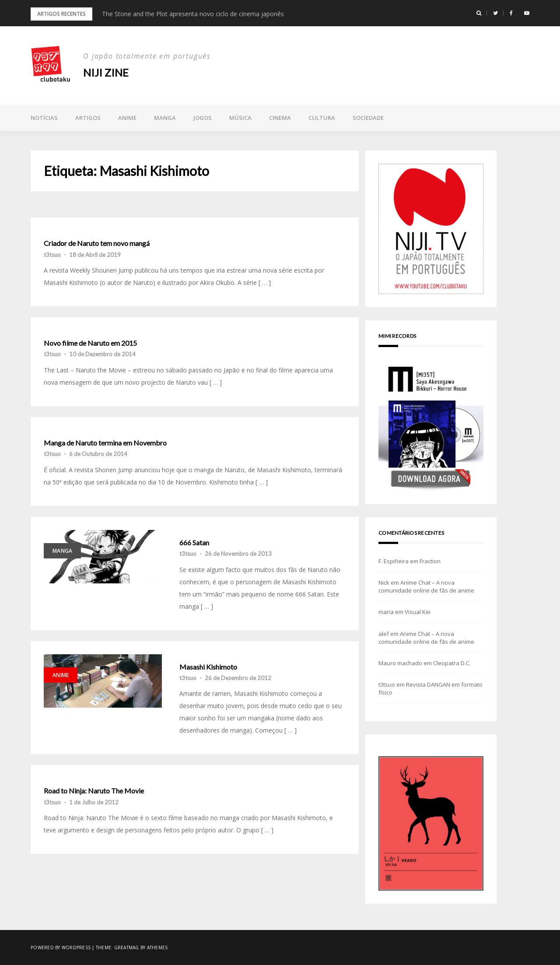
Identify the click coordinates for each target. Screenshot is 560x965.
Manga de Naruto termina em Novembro (105, 443)
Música (240, 118)
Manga (165, 118)
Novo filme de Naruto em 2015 (90, 343)
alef (383, 634)
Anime (127, 118)
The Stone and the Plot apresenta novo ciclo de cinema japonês (193, 14)
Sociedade (368, 118)
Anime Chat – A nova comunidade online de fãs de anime (426, 586)
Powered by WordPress (61, 947)
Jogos (202, 118)
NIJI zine (106, 72)
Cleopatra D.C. (452, 663)
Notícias (44, 118)
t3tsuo (52, 254)
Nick (383, 582)
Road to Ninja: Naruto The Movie (94, 791)
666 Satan (194, 543)
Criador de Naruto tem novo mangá (97, 243)
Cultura (321, 118)
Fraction (430, 561)
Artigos (88, 118)
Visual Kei (417, 612)
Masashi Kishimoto (208, 667)
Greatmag (126, 947)
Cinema (280, 118)
